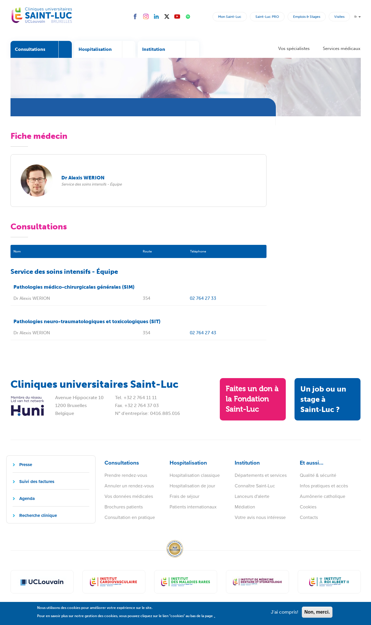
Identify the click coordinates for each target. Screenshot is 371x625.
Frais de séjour (184, 496)
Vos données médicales (128, 496)
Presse (25, 464)
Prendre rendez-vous (125, 475)
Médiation (245, 506)
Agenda (27, 498)
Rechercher (207, 16)
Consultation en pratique (129, 517)
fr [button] (357, 17)
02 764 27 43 (203, 332)
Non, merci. (317, 614)
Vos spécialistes (294, 48)
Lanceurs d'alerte (252, 496)
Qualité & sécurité (318, 475)
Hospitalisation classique (195, 475)
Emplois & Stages (306, 17)
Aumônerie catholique (322, 496)
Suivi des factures (36, 481)
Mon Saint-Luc (229, 17)
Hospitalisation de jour (192, 485)
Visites (339, 17)
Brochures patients (123, 506)
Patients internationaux (193, 506)
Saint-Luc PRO (267, 17)
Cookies (308, 506)
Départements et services (261, 475)
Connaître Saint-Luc (255, 485)
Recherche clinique (38, 515)
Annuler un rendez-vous (129, 485)
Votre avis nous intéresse (260, 517)
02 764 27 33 (203, 298)
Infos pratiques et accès (324, 485)
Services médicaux (341, 48)
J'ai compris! (284, 614)
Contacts (309, 517)
